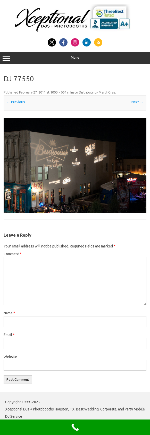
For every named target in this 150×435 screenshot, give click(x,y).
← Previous (16, 102)
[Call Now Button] (75, 427)
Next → (137, 102)
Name (9, 313)
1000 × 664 (58, 92)
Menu (75, 58)
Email (9, 335)
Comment (13, 254)
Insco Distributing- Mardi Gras (92, 92)
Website (10, 357)
